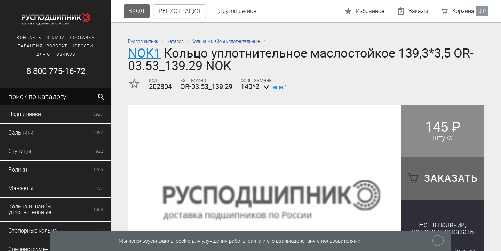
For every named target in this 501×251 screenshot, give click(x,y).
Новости (82, 46)
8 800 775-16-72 (55, 71)
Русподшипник (143, 41)
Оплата (55, 37)
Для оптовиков (55, 54)
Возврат (57, 46)
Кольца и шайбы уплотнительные (225, 41)
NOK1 (144, 53)
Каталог (175, 41)
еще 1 (274, 87)
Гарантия (30, 46)
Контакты (29, 37)
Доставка (82, 37)
